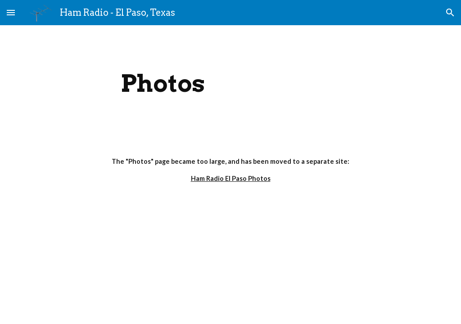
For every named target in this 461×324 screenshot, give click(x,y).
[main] (162, 83)
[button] (11, 12)
